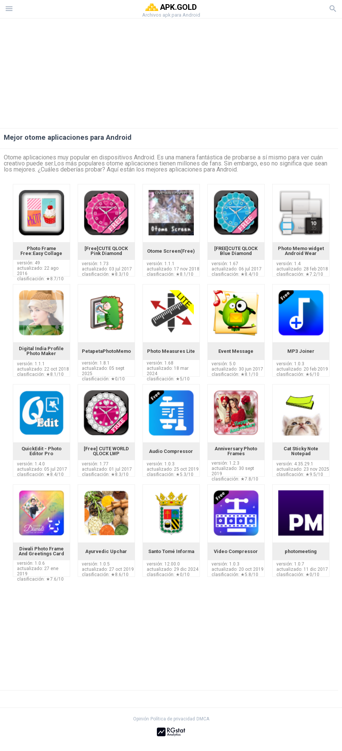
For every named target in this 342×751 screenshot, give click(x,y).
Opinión (141, 719)
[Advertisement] (171, 71)
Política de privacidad (172, 719)
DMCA (202, 719)
